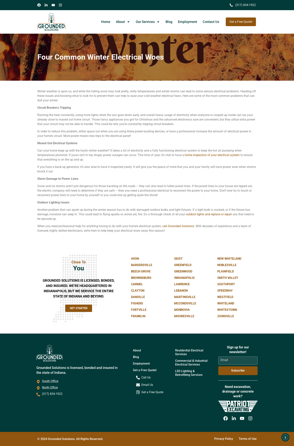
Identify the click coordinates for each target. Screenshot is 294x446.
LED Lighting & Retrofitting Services (188, 373)
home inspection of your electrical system (212, 155)
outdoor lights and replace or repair (209, 214)
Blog (169, 22)
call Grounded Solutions (178, 226)
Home (105, 22)
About (123, 21)
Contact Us (211, 22)
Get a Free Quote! (145, 370)
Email (225, 360)
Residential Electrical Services (189, 352)
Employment (187, 22)
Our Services (148, 21)
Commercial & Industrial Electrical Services (191, 362)
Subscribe (238, 370)
